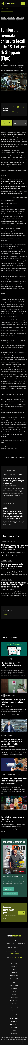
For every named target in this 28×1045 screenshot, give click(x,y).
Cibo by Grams (14, 997)
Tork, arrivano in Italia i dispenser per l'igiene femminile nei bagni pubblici (13, 702)
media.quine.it (11, 951)
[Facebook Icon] (16, 957)
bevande (5, 474)
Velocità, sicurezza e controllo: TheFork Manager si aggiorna (12, 565)
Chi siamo (14, 966)
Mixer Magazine (14, 975)
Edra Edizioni (14, 1021)
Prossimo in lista (8, 503)
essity (13, 695)
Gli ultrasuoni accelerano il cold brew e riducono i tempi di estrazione (14, 546)
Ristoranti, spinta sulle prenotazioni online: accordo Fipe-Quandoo (14, 779)
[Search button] (25, 3)
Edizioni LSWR (14, 1024)
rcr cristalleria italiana (13, 813)
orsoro (5, 507)
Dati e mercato (14, 985)
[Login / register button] (22, 3)
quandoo (19, 774)
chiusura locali (11, 20)
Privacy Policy (14, 978)
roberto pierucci (22, 813)
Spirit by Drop (14, 1000)
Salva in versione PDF (20, 122)
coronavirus (3, 20)
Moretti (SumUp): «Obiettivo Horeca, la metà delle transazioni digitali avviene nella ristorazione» (14, 585)
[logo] (10, 3)
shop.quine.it (19, 951)
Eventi (14, 994)
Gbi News (14, 1011)
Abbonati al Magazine (10, 893)
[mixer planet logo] (14, 936)
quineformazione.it (14, 953)
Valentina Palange (15, 518)
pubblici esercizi (11, 17)
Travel (14, 991)
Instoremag (14, 1014)
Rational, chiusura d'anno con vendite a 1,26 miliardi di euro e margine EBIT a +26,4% (12, 741)
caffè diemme (19, 20)
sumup (9, 579)
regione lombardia (20, 17)
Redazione (14, 485)
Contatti (14, 969)
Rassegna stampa (5, 541)
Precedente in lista (9, 470)
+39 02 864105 (17, 947)
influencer (20, 474)
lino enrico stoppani (11, 774)
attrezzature (7, 695)
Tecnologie (8, 8)
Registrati (21, 912)
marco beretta (4, 24)
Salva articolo (7, 122)
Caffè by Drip (14, 1003)
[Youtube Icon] (21, 957)
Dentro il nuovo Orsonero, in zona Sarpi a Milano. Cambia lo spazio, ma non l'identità (13, 513)
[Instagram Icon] (13, 957)
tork (2, 695)
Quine (14, 1030)
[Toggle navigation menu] (2, 3)
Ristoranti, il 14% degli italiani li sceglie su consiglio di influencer (13, 480)
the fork (9, 560)
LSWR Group (14, 1027)
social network (12, 474)
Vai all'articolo (8, 889)
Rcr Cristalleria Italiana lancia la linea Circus (12, 818)
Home (2, 8)
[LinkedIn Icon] (18, 957)
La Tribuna (14, 1033)
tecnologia (3, 17)
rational (10, 735)
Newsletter (14, 972)
